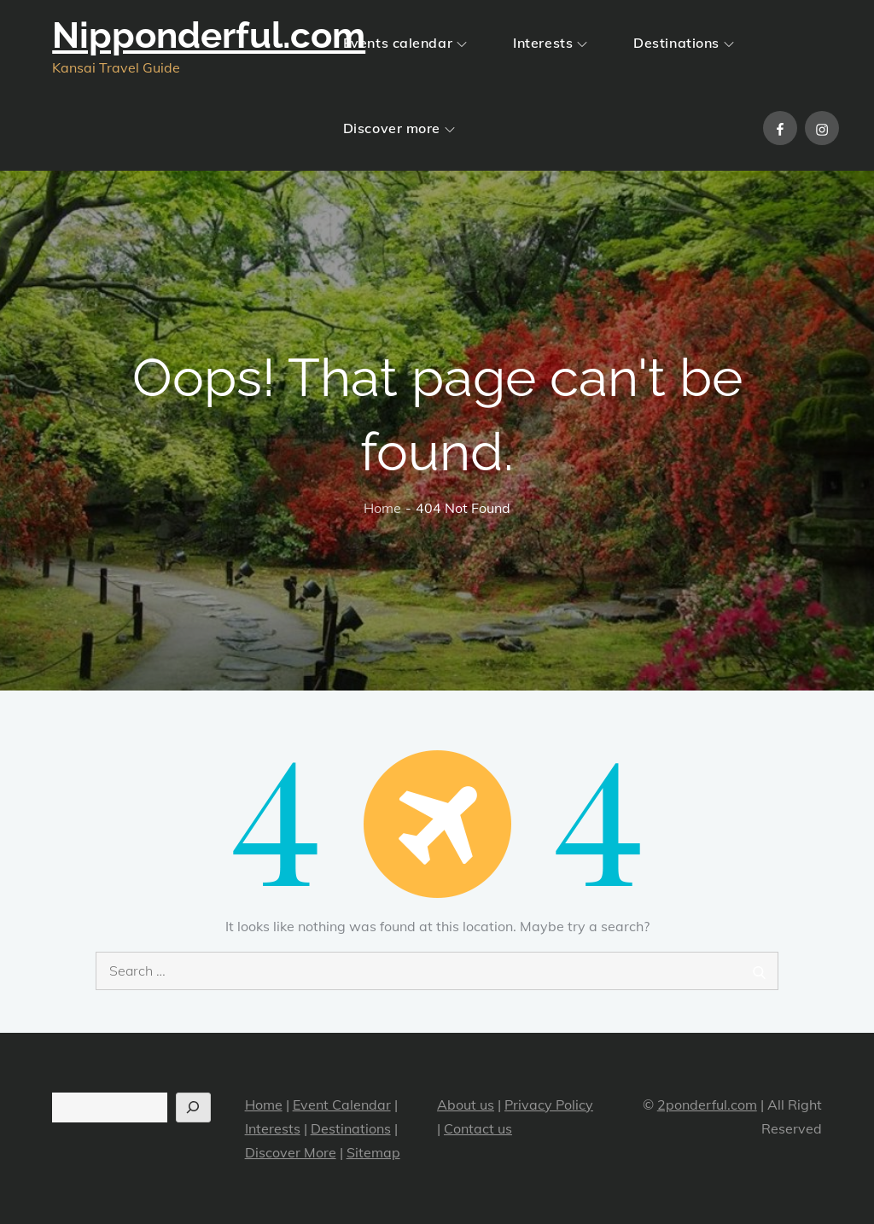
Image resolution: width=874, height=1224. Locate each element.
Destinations (683, 42)
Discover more (399, 128)
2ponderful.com (707, 1104)
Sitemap (373, 1152)
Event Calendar (342, 1104)
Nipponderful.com (208, 35)
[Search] (193, 1107)
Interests (550, 42)
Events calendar (405, 42)
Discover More (290, 1152)
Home (264, 1104)
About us (465, 1104)
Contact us (478, 1128)
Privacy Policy (548, 1104)
